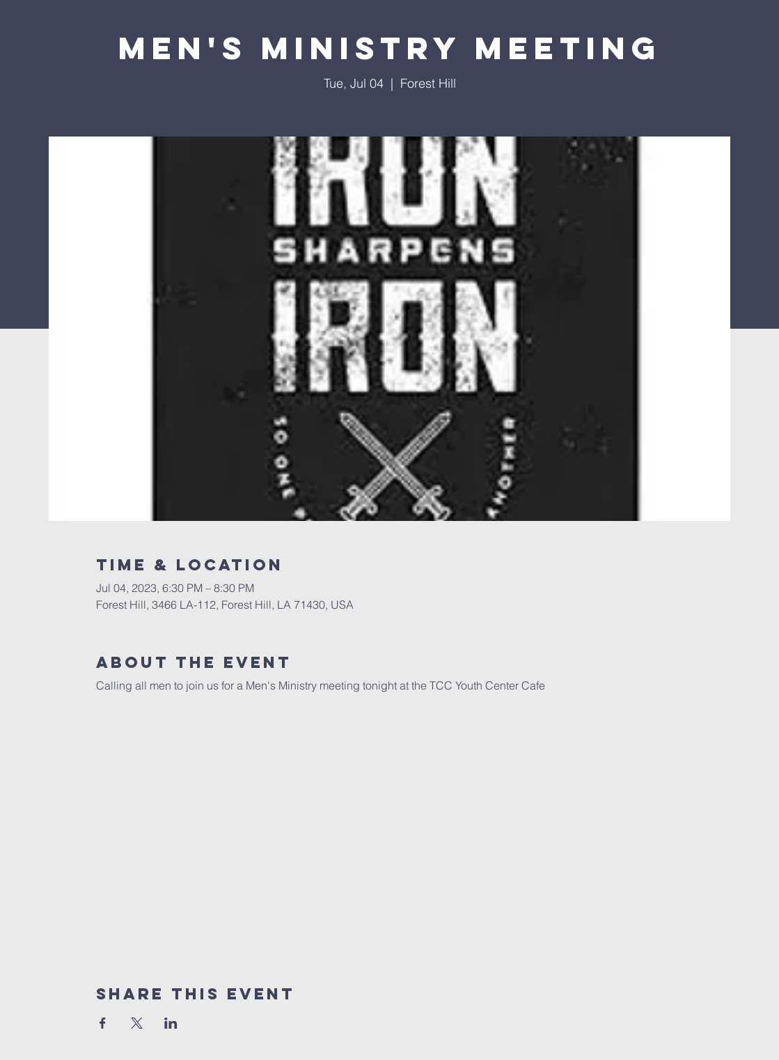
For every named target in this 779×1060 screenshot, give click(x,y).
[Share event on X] (136, 1023)
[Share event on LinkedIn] (171, 1023)
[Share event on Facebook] (102, 1023)
